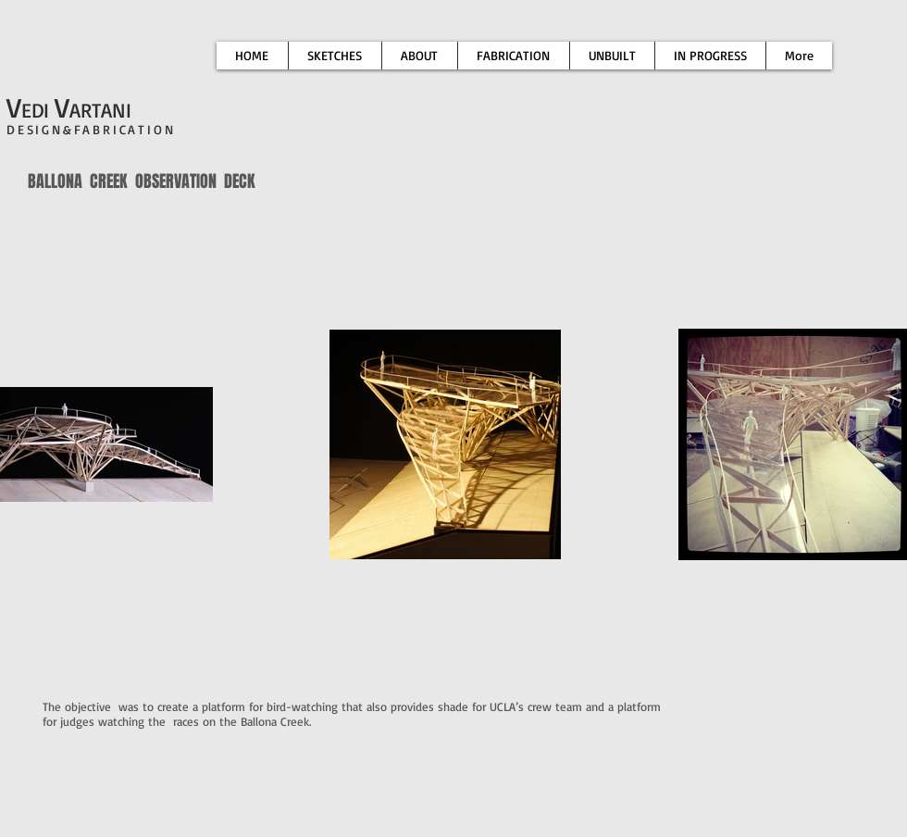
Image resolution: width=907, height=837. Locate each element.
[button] (513, 55)
